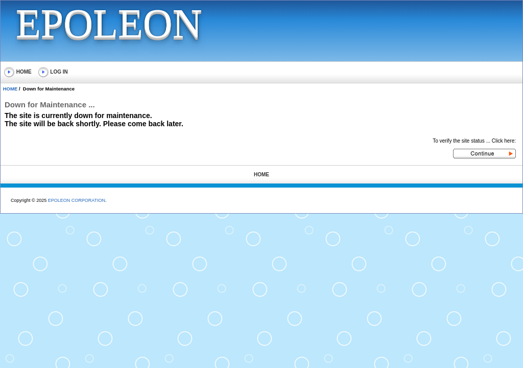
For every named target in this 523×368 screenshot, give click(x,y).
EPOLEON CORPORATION (76, 200)
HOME (18, 72)
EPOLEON (109, 23)
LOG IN (53, 72)
